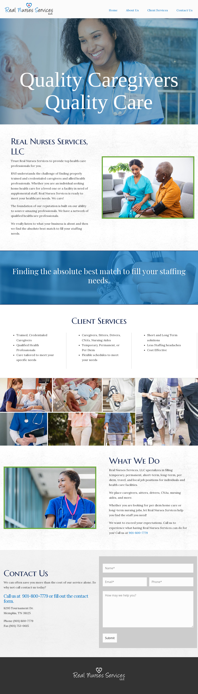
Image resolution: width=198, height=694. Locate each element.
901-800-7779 (138, 533)
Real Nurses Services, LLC (29, 9)
